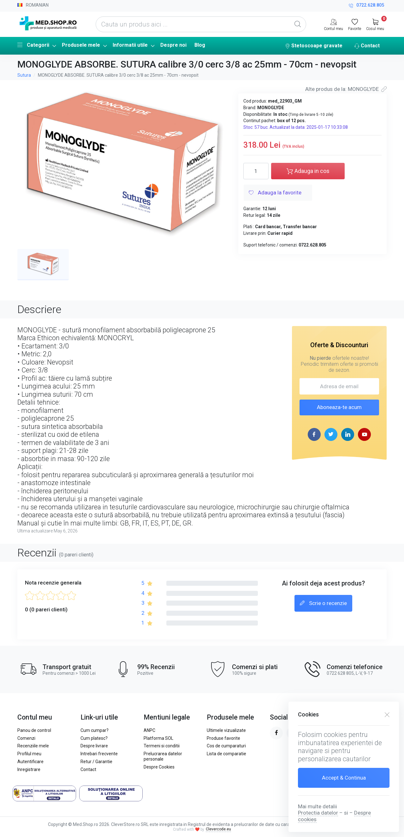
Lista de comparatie (226, 753)
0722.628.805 (366, 6)
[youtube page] (364, 434)
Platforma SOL (158, 738)
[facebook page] (314, 434)
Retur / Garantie (96, 761)
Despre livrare (94, 745)
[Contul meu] (333, 24)
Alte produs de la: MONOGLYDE (346, 89)
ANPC (149, 730)
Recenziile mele (33, 745)
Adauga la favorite (275, 193)
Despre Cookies (159, 766)
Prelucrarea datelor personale (163, 756)
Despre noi (173, 45)
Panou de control (34, 730)
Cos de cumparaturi (226, 745)
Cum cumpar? (94, 730)
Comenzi (26, 738)
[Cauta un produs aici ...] (201, 24)
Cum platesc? (94, 738)
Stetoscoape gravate (313, 46)
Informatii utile (130, 45)
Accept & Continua (344, 778)
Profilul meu (29, 753)
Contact (367, 46)
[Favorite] (354, 24)
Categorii (33, 45)
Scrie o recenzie (323, 603)
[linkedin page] (347, 434)
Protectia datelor (318, 813)
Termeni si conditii (162, 745)
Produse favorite (223, 738)
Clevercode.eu (218, 829)
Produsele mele (81, 45)
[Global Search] (297, 24)
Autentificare (30, 761)
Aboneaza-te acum (339, 407)
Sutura (24, 75)
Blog (199, 45)
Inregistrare (28, 769)
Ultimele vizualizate (226, 730)
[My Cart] (375, 24)
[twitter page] (330, 434)
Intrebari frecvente (99, 753)
